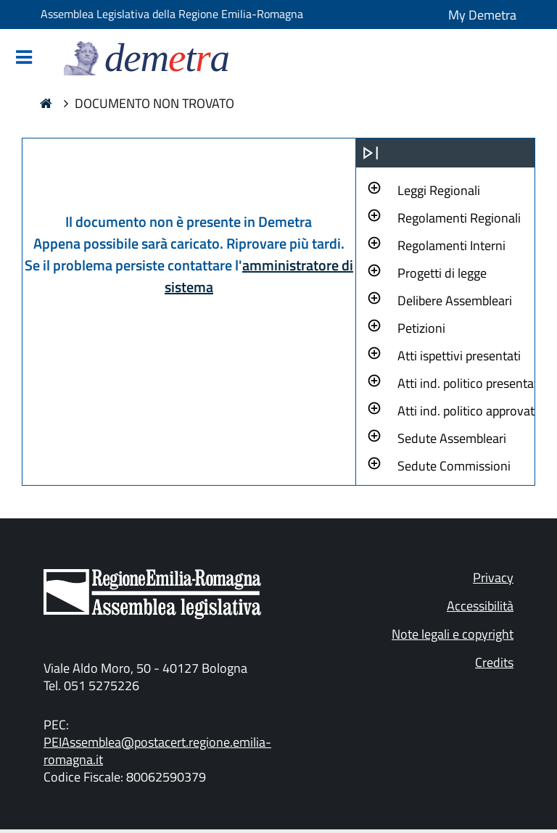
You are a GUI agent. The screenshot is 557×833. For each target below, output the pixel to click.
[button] (439, 188)
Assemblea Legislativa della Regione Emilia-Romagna (172, 13)
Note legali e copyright (452, 634)
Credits (494, 662)
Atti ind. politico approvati (467, 410)
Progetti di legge (442, 273)
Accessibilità (480, 606)
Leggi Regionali (438, 190)
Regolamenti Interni (451, 245)
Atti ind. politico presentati (469, 383)
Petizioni (421, 328)
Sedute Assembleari (451, 438)
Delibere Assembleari (454, 300)
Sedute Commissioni (454, 466)
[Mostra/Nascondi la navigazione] (24, 58)
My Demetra (482, 15)
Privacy (493, 577)
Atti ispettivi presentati (459, 355)
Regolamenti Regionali (459, 218)
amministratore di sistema (259, 276)
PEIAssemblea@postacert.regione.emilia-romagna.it (157, 750)
